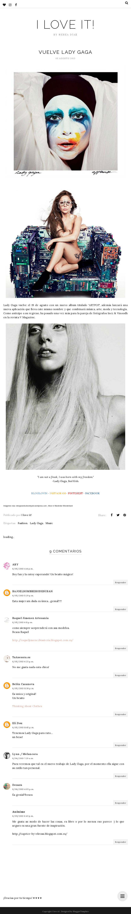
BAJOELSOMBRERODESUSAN (32, 591)
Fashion (22, 523)
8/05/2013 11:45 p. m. (23, 727)
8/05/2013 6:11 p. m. (22, 622)
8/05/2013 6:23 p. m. (23, 661)
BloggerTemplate (81, 911)
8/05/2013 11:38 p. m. (23, 688)
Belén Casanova (23, 684)
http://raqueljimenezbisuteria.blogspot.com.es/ (42, 640)
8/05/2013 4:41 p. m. (22, 568)
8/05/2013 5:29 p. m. (23, 595)
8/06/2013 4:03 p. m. (23, 789)
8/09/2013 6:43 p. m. (23, 816)
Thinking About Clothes (27, 706)
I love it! (65, 24)
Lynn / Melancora (25, 754)
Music (49, 523)
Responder (120, 582)
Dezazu (17, 785)
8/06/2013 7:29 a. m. (23, 758)
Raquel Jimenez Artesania (30, 618)
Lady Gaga (36, 523)
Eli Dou (17, 723)
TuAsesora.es (21, 657)
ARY (15, 564)
